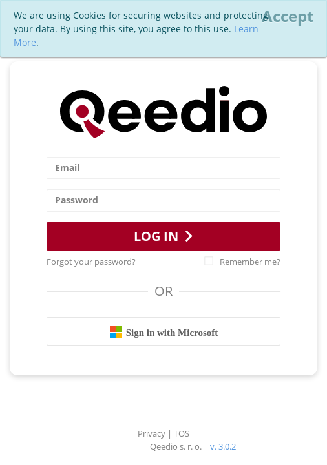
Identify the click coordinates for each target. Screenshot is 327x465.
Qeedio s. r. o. (176, 446)
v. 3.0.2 (223, 446)
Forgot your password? (91, 261)
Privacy (151, 433)
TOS (181, 433)
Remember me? (242, 261)
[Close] (287, 16)
